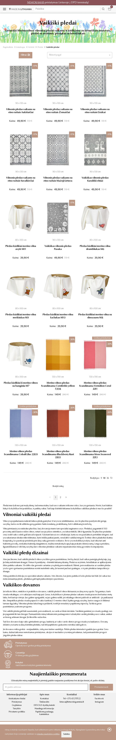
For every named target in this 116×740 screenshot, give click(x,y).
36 (108, 478)
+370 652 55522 (73, 699)
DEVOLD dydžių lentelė (44, 705)
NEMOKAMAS (35, 2)
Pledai (40, 47)
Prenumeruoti (101, 687)
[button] (79, 55)
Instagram (99, 702)
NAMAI (31, 47)
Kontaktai (44, 699)
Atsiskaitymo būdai (16, 699)
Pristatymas (17, 702)
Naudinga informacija (44, 709)
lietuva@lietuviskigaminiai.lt (72, 702)
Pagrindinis (8, 47)
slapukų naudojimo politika (48, 734)
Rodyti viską (58, 486)
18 (104, 478)
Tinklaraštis (44, 702)
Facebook (99, 699)
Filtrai (25, 55)
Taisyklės (17, 709)
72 (111, 478)
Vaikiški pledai (52, 47)
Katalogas (20, 47)
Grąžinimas (17, 705)
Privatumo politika (17, 712)
